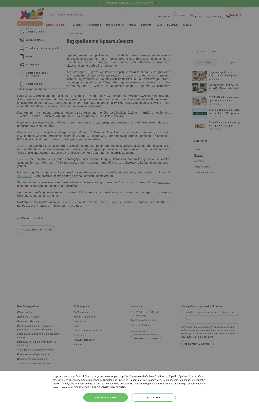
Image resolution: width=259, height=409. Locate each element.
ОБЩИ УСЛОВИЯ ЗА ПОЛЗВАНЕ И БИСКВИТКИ (100, 387)
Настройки (153, 398)
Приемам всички (105, 398)
